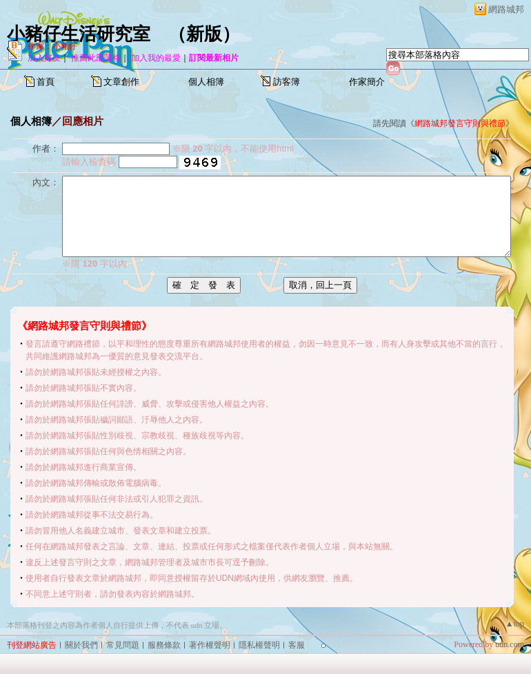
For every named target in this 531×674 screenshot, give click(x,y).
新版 (204, 34)
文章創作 (121, 81)
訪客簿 (286, 81)
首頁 (45, 81)
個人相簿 (206, 81)
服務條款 (164, 645)
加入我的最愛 (156, 58)
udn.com (509, 644)
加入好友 (44, 58)
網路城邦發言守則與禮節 (459, 123)
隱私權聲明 (259, 645)
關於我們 (81, 645)
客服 (296, 645)
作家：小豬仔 (52, 46)
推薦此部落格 (96, 58)
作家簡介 (367, 81)
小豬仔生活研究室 (78, 34)
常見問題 (122, 645)
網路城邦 (506, 9)
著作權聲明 (209, 645)
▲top (514, 624)
